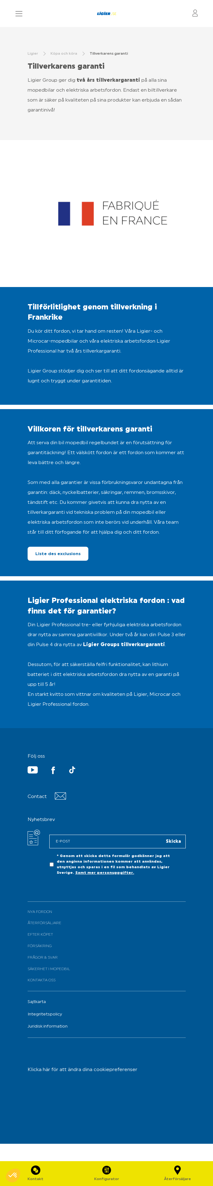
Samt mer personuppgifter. (104, 873)
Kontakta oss (41, 980)
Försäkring (40, 946)
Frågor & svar (43, 958)
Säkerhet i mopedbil (49, 969)
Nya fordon (40, 912)
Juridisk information (48, 1026)
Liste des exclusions (58, 554)
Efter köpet (40, 935)
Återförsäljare (44, 923)
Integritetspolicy (45, 1014)
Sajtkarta (37, 1002)
